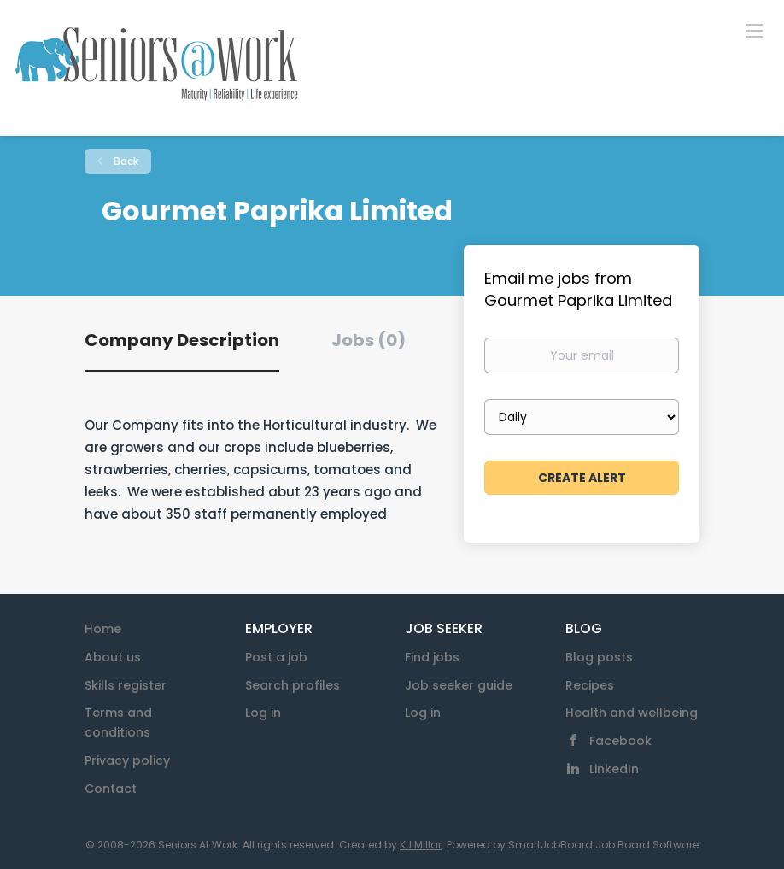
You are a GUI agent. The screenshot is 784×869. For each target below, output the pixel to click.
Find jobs (432, 657)
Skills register (126, 685)
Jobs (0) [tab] (368, 340)
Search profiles (292, 685)
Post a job (276, 657)
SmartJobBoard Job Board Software (603, 844)
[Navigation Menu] (754, 30)
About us (113, 657)
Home (103, 628)
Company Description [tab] (182, 340)
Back (124, 161)
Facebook (620, 740)
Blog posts (599, 657)
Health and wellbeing (631, 712)
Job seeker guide (458, 685)
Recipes (589, 685)
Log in (263, 712)
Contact (111, 788)
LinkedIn (614, 769)
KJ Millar (421, 844)
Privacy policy (127, 760)
